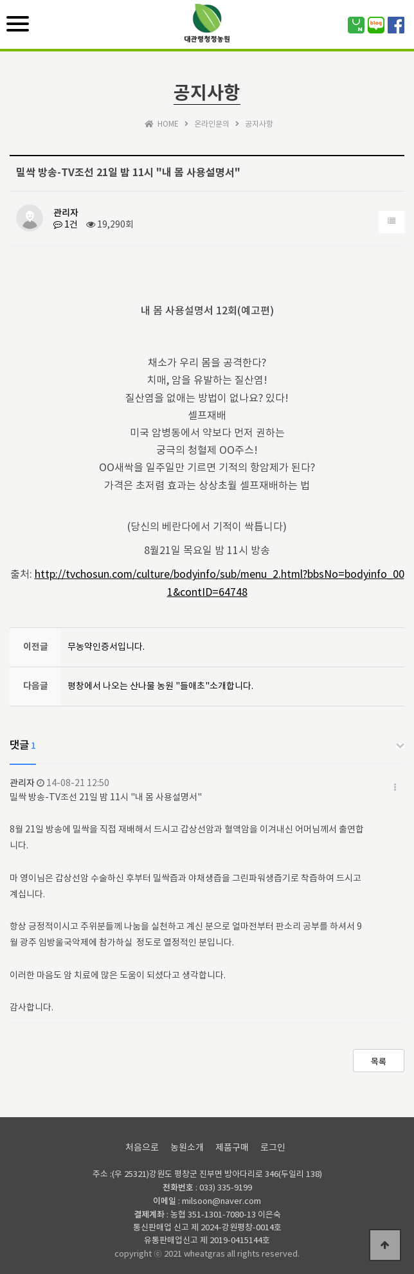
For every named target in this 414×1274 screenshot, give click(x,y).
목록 (378, 1062)
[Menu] (17, 24)
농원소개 (187, 1148)
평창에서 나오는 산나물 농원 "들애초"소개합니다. (160, 686)
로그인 (272, 1148)
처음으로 (142, 1148)
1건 (65, 225)
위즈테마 (207, 31)
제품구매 (232, 1148)
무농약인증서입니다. (106, 647)
